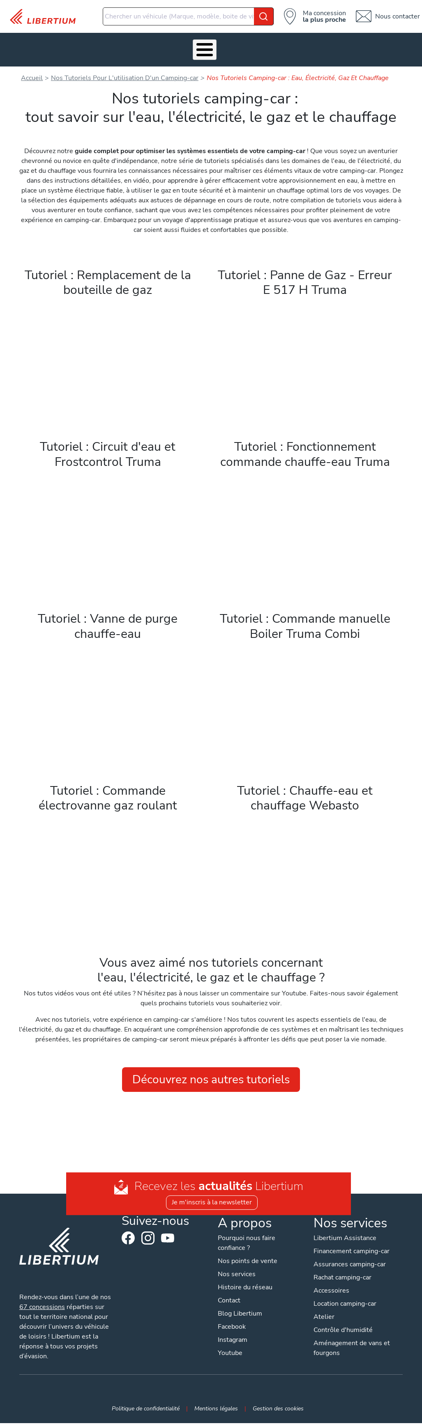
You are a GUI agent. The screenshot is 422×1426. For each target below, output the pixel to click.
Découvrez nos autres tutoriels (211, 1082)
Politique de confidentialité (146, 1411)
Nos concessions (357, 51)
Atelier (183, 51)
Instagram (147, 1241)
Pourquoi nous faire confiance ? (246, 1245)
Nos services (96, 51)
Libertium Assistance (346, 1240)
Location (221, 51)
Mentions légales (216, 1411)
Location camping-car (346, 1306)
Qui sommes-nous (260, 50)
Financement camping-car (353, 1254)
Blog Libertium (240, 1316)
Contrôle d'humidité (344, 1332)
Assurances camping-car (351, 1267)
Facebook (127, 1241)
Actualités (308, 51)
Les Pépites (17, 51)
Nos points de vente (247, 1263)
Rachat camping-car (344, 1280)
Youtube (166, 1243)
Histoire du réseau (245, 1290)
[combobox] (188, 16)
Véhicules (55, 51)
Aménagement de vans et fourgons (353, 1350)
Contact (402, 51)
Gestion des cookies (278, 1411)
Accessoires (141, 51)
